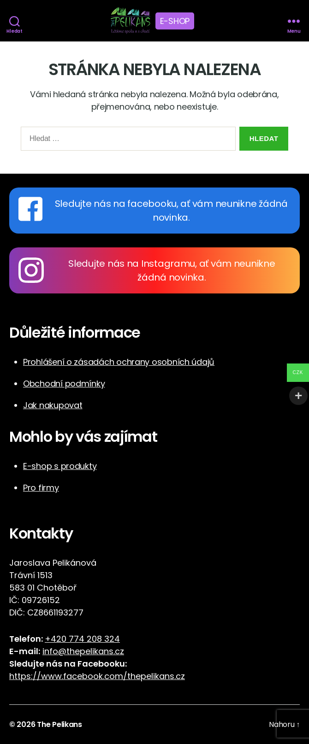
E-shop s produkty (59, 466)
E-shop (175, 21)
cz (180, 676)
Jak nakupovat (53, 405)
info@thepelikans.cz (83, 651)
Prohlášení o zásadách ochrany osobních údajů (118, 362)
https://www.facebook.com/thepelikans (91, 676)
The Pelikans (59, 724)
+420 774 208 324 (82, 638)
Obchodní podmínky (64, 383)
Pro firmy (41, 487)
